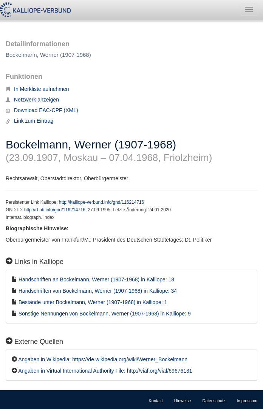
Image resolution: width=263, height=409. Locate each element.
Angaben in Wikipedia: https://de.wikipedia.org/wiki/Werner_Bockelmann (102, 359)
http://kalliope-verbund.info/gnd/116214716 (101, 202)
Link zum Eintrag (29, 121)
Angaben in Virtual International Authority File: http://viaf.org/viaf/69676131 (105, 371)
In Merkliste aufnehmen (37, 89)
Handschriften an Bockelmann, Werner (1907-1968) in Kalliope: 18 (96, 279)
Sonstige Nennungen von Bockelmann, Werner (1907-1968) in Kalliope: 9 (105, 314)
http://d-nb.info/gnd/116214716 (54, 209)
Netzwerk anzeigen (32, 100)
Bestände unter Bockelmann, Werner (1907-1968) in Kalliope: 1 (93, 302)
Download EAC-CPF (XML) (42, 110)
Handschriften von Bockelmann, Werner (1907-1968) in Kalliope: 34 (98, 291)
